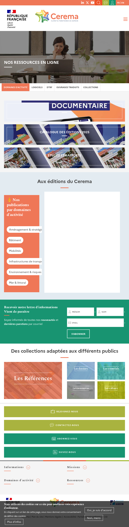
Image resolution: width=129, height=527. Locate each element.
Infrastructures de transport (27, 261)
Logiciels (37, 87)
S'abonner (78, 334)
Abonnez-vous (67, 438)
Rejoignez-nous (67, 411)
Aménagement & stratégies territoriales (34, 229)
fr (118, 2)
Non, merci (94, 518)
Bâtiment (15, 240)
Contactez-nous (67, 425)
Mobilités (15, 250)
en (122, 2)
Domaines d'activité (15, 87)
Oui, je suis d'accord (99, 510)
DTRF (49, 87)
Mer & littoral (17, 282)
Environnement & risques (25, 272)
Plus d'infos (14, 521)
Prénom (76, 312)
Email (75, 323)
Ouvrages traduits (67, 87)
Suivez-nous (67, 452)
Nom (104, 312)
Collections (90, 87)
